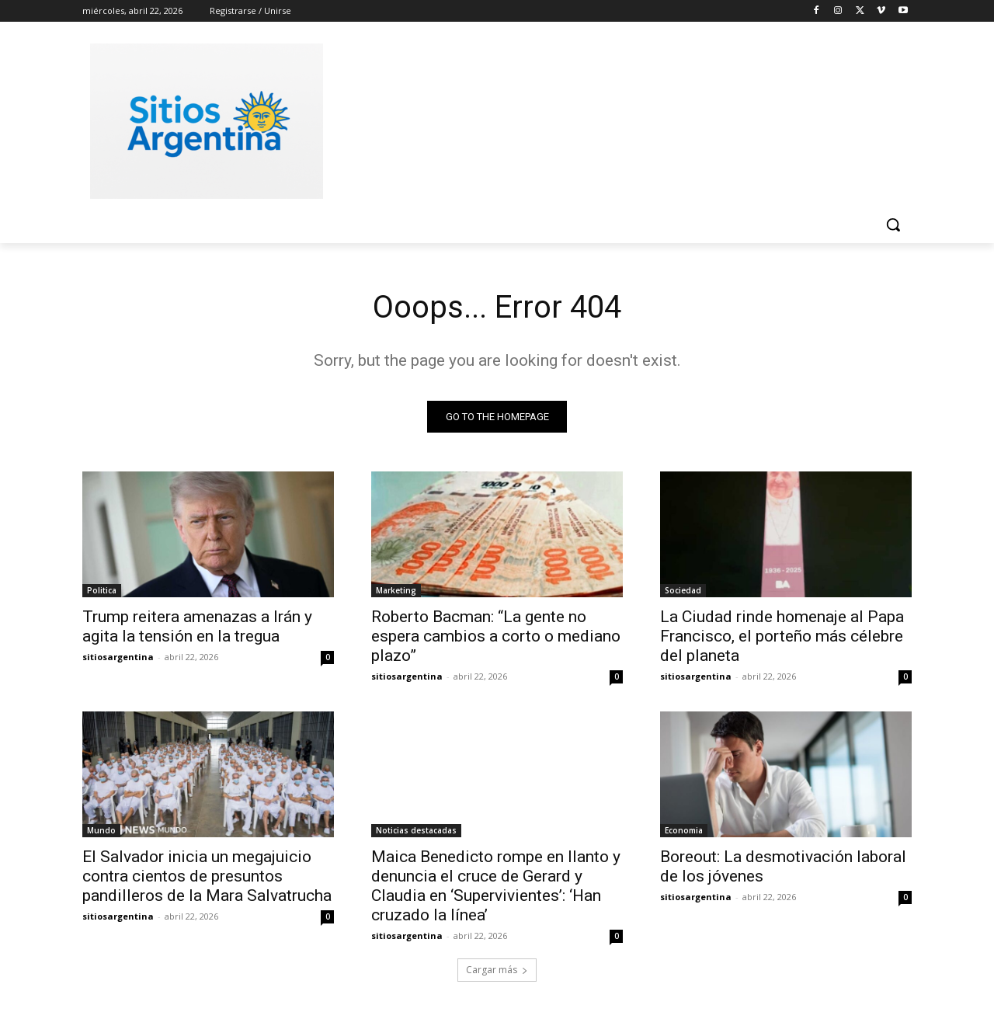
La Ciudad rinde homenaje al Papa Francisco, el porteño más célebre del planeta (782, 636)
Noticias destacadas (416, 830)
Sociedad (683, 590)
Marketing (396, 590)
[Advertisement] (613, 119)
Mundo (101, 830)
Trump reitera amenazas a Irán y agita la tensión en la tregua (197, 626)
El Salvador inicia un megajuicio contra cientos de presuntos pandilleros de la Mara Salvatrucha (207, 876)
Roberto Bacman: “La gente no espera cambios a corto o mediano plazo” (495, 636)
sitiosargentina (118, 657)
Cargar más (497, 969)
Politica (101, 590)
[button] (893, 224)
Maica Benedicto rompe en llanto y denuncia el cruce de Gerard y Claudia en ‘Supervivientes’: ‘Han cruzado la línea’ (495, 885)
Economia (684, 830)
